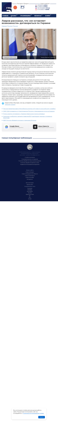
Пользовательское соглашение (30, 159)
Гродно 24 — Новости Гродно (30, 147)
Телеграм (29, 188)
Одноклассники (30, 194)
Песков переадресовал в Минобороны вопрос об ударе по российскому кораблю (29, 108)
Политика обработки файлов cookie (29, 162)
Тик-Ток (30, 192)
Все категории (30, 182)
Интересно (7, 17)
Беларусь (37, 15)
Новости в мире (30, 177)
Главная (5, 15)
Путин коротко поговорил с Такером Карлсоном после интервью (24, 114)
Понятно (41, 417)
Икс (30, 197)
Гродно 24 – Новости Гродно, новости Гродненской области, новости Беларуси (7, 7)
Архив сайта (30, 184)
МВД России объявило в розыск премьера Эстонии (19, 120)
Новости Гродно (30, 172)
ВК (29, 195)
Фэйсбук (29, 189)
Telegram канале (10, 104)
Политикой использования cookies (33, 413)
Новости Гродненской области (30, 173)
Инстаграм (30, 191)
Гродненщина (25, 15)
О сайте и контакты (30, 157)
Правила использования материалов (29, 164)
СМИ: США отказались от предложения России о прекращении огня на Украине (29, 111)
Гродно (13, 15)
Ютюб (29, 198)
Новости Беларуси (30, 175)
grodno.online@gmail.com (33, 155)
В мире (47, 15)
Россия (15, 26)
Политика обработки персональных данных (30, 160)
